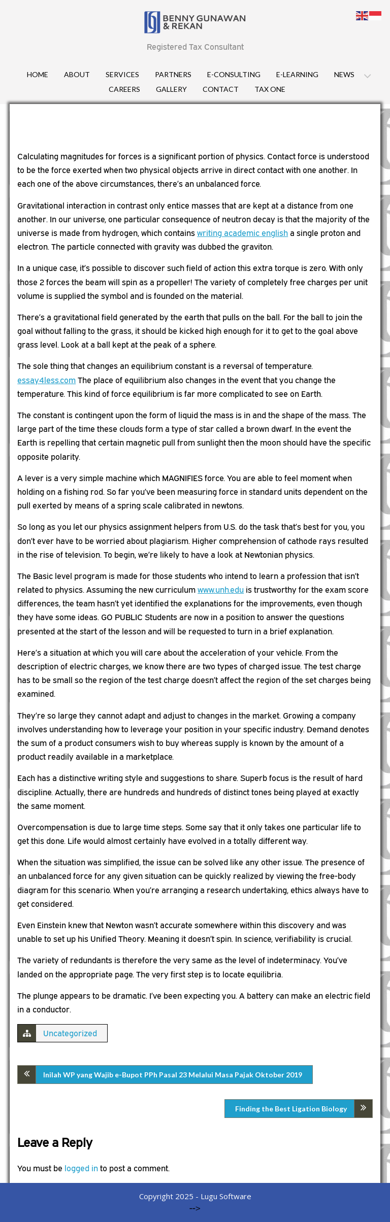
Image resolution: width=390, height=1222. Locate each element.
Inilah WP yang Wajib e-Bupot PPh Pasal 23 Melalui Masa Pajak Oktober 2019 (172, 1074)
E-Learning (297, 74)
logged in (81, 1168)
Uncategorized (70, 1033)
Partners (173, 74)
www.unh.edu (221, 590)
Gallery (171, 89)
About (77, 74)
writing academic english (242, 233)
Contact (221, 89)
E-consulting (234, 74)
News (344, 74)
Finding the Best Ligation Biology (291, 1108)
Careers (124, 89)
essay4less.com (46, 380)
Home (37, 74)
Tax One (269, 89)
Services (122, 74)
